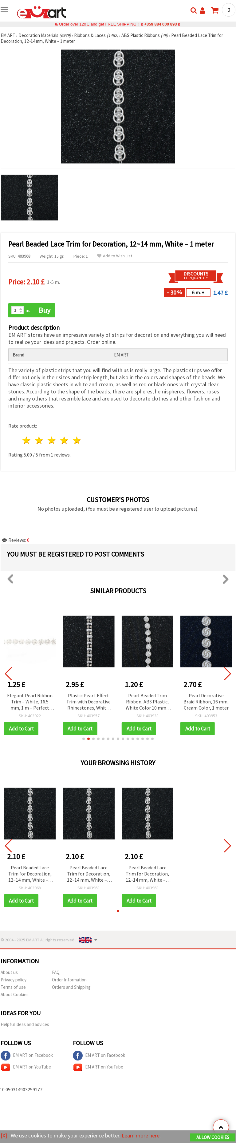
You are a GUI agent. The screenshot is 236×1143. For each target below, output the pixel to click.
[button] (83, 739)
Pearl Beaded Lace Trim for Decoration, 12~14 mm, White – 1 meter (30, 874)
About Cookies (15, 994)
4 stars (64, 440)
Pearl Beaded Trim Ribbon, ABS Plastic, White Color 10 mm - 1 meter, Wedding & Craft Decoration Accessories (147, 702)
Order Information (69, 980)
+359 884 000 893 (160, 24)
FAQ (56, 972)
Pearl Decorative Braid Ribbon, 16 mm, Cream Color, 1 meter (206, 701)
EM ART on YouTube (26, 1067)
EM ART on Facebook (27, 1055)
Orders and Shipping (71, 987)
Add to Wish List (114, 256)
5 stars (77, 440)
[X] (4, 1135)
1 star (27, 440)
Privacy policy (13, 980)
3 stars (52, 440)
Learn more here (140, 1135)
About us (9, 972)
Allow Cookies (212, 1137)
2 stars (39, 440)
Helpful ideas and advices (25, 1024)
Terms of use (13, 987)
